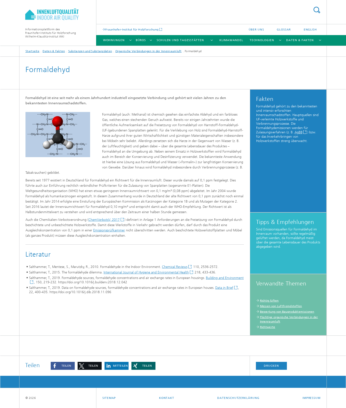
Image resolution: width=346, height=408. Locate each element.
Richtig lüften (269, 300)
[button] (63, 366)
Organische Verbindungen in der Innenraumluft (148, 51)
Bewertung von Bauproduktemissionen (287, 311)
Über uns (256, 29)
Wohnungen (114, 40)
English (310, 29)
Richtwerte (267, 327)
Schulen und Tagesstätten (180, 40)
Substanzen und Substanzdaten (90, 51)
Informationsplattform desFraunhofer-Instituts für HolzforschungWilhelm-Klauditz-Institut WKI (50, 33)
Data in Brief (224, 288)
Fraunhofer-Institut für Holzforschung (131, 29)
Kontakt (166, 398)
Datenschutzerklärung (238, 398)
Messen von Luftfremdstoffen (281, 306)
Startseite (32, 51)
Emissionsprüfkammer (109, 230)
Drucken (271, 365)
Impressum (312, 398)
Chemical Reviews (174, 267)
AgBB (299, 132)
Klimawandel (231, 40)
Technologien (262, 40)
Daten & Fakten (300, 40)
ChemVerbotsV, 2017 (104, 220)
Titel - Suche (317, 10)
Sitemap (109, 398)
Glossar (284, 29)
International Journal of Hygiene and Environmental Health (146, 272)
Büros (141, 40)
